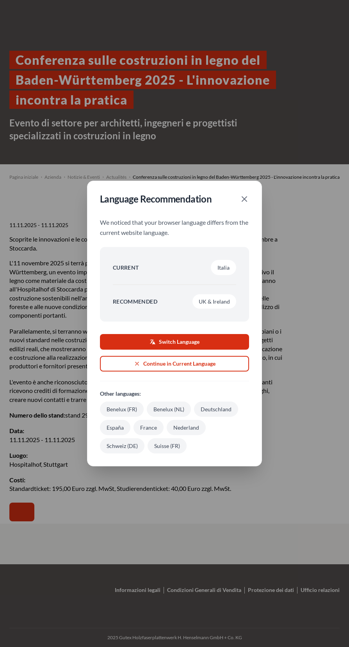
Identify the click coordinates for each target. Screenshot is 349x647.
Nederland (186, 427)
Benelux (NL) (168, 409)
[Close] (244, 199)
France (148, 427)
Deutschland (216, 409)
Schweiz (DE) (122, 446)
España (115, 427)
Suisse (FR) (167, 446)
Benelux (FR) (122, 409)
